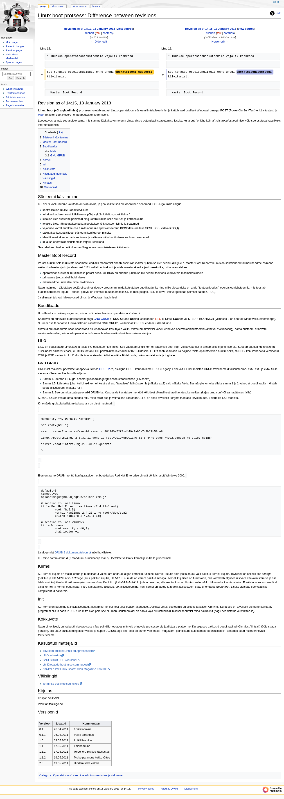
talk (98, 33)
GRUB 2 (104, 369)
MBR (41, 114)
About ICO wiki (169, 790)
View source (79, 6)
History (96, 6)
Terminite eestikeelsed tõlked (61, 685)
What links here (14, 89)
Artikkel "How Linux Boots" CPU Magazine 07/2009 (75, 671)
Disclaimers (191, 790)
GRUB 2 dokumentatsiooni (71, 554)
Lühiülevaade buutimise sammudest (65, 666)
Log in (276, 1)
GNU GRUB (101, 319)
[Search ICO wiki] (16, 74)
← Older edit (99, 41)
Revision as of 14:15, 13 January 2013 (210, 28)
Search (5, 68)
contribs (108, 33)
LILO (158, 319)
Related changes (15, 93)
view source (125, 28)
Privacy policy (146, 790)
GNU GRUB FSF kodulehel (60, 662)
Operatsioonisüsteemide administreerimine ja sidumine (87, 777)
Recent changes (15, 46)
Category (45, 777)
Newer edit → (220, 41)
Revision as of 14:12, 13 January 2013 (89, 28)
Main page (12, 42)
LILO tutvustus (52, 657)
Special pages (14, 62)
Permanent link (14, 101)
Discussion (58, 6)
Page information (15, 105)
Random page (14, 50)
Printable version (15, 97)
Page (43, 6)
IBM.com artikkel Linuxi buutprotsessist (67, 652)
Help (275, 13)
